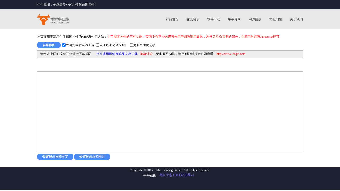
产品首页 (172, 19)
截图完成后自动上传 (80, 45)
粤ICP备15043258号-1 (176, 175)
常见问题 (275, 19)
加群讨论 (146, 54)
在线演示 (192, 19)
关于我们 (296, 19)
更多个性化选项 (144, 45)
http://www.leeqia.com (230, 54)
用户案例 (255, 19)
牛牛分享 (234, 19)
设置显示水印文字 (55, 157)
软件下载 (213, 19)
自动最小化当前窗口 (113, 45)
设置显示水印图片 (92, 157)
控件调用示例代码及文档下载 (117, 54)
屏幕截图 (48, 45)
